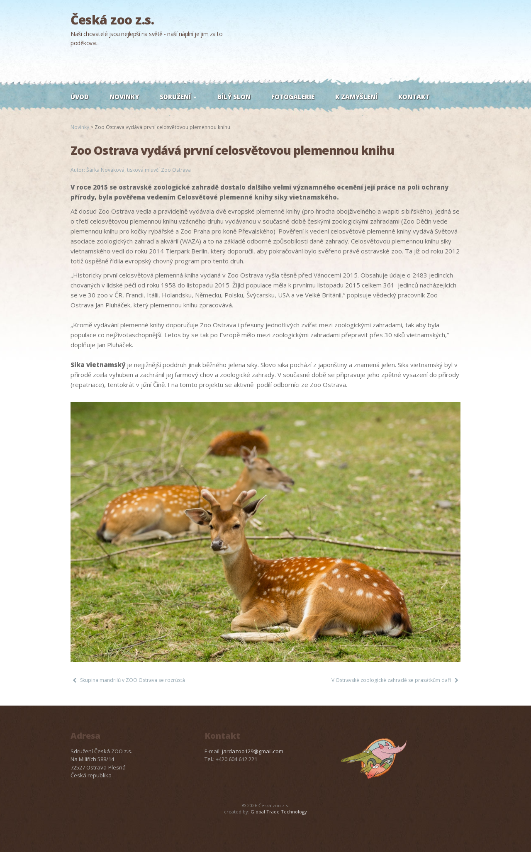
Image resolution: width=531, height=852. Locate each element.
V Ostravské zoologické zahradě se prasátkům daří (391, 680)
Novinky (124, 97)
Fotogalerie (292, 97)
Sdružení (178, 97)
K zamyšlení (356, 97)
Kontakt (413, 97)
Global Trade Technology (279, 811)
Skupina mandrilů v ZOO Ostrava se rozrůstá (132, 680)
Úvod (80, 97)
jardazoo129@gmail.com (252, 751)
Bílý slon (234, 97)
